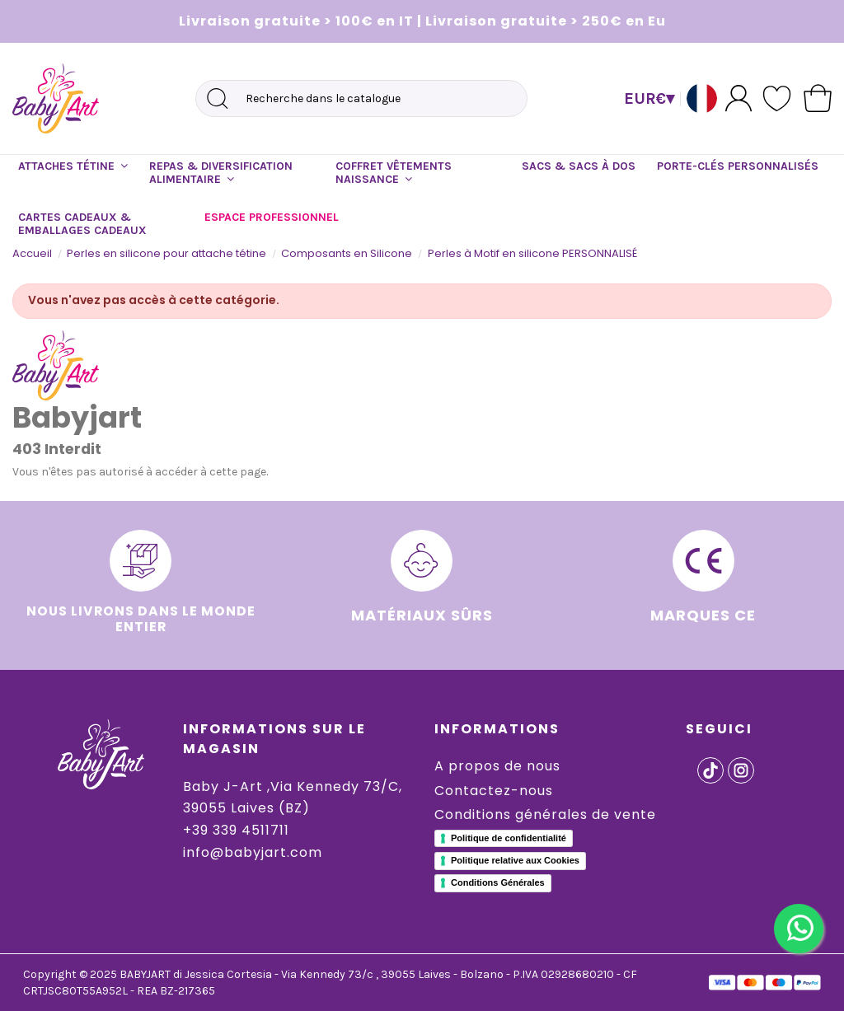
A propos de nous (497, 765)
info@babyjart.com (252, 852)
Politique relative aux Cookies (515, 860)
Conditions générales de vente (545, 814)
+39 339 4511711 (236, 830)
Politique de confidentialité (508, 838)
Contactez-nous (493, 790)
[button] (73, 166)
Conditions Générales (498, 882)
